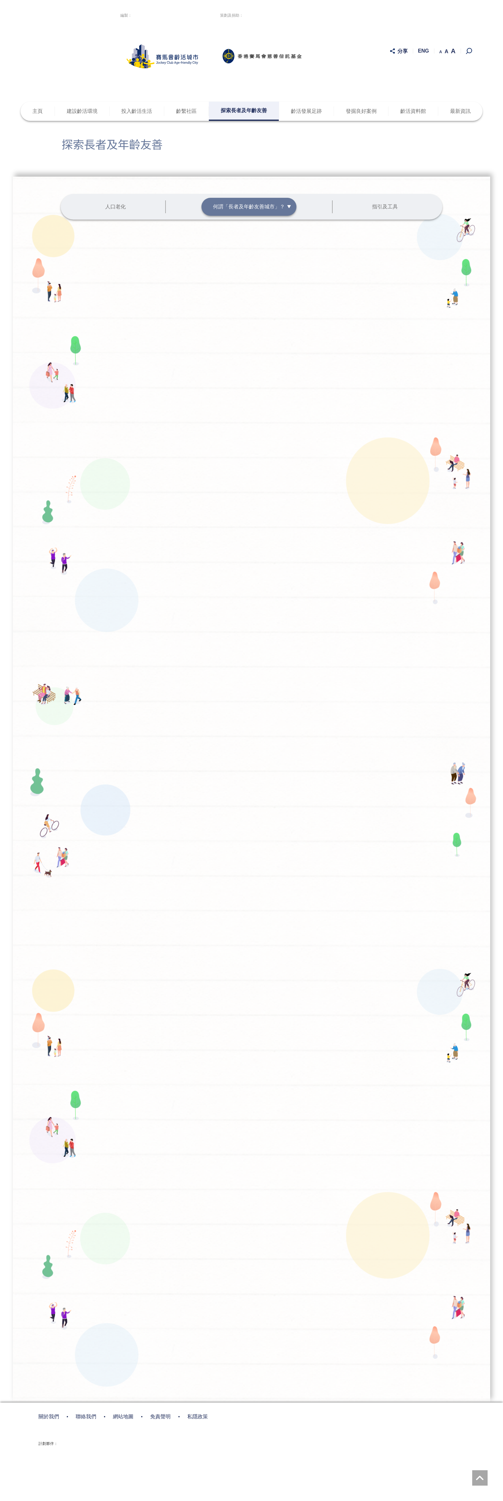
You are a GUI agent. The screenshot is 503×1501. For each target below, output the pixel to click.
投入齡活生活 (136, 111)
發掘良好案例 (361, 111)
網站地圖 (123, 1305)
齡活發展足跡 (306, 111)
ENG (423, 51)
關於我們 (48, 1305)
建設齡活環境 (82, 111)
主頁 (37, 111)
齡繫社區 (186, 111)
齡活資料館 (413, 111)
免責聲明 (160, 1305)
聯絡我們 (86, 1305)
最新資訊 (460, 111)
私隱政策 (197, 1305)
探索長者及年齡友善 (244, 110)
